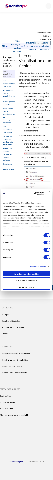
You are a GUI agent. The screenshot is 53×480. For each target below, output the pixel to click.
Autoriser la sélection (26, 281)
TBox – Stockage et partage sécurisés (16, 46)
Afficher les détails (38, 267)
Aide (4, 46)
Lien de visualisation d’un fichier (44, 46)
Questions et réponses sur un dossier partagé (9, 167)
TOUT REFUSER (26, 287)
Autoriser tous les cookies (26, 274)
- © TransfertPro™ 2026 (26, 467)
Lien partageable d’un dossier (7, 129)
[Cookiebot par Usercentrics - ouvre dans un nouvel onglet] (33, 193)
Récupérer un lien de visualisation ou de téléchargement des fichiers (9, 97)
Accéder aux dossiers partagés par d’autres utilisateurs (7, 154)
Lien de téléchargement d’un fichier (9, 83)
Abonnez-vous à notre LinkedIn (14, 415)
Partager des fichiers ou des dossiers (30, 46)
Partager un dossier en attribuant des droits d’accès (8, 140)
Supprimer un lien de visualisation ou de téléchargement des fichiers (9, 115)
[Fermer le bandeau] (49, 193)
